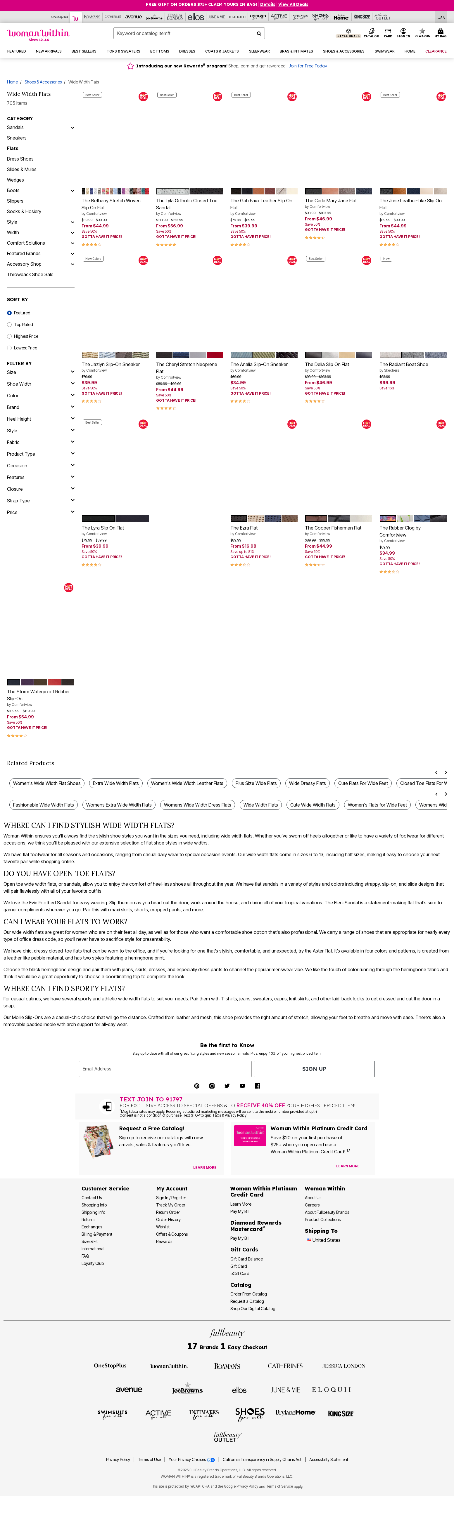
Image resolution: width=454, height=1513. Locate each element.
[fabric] (41, 442)
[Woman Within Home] (38, 35)
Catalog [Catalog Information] (240, 1285)
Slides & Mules (22, 169)
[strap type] (41, 500)
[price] (41, 512)
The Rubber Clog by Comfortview (413, 534)
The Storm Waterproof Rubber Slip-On (41, 698)
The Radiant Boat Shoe (413, 367)
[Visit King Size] (341, 1415)
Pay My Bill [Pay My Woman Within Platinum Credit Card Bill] (239, 1211)
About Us (313, 1197)
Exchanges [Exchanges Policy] (92, 1226)
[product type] (41, 453)
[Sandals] (72, 127)
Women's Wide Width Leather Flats (187, 783)
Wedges (15, 180)
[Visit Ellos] (239, 1389)
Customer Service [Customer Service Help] (105, 1188)
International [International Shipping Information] (93, 1248)
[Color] (41, 395)
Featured (22, 312)
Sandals (15, 127)
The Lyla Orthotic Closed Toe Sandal (190, 207)
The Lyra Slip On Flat (115, 531)
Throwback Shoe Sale (30, 274)
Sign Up (314, 1068)
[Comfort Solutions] (72, 242)
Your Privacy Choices (192, 1459)
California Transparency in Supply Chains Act (262, 1459)
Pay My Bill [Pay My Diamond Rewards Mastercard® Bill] (239, 1238)
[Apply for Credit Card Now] (368, 1167)
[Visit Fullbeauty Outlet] (227, 1437)
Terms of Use (149, 1459)
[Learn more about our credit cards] (348, 1166)
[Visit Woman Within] (169, 1366)
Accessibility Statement (328, 1459)
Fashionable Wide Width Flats (43, 805)
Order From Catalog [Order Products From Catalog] (248, 1293)
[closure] (41, 488)
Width (13, 232)
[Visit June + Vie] (285, 1389)
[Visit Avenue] (129, 1389)
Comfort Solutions (26, 243)
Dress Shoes (20, 159)
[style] (41, 430)
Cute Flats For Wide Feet (363, 783)
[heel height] (41, 418)
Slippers (15, 201)
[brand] (41, 407)
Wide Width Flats (261, 805)
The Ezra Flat (264, 531)
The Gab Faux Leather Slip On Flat (264, 207)
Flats (12, 148)
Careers (312, 1204)
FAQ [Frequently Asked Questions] (85, 1255)
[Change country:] (309, 1240)
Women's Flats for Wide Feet (377, 805)
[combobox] (189, 33)
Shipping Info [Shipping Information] (93, 1212)
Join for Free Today (308, 66)
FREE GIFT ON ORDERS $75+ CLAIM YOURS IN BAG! (202, 4)
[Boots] (72, 190)
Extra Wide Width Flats (116, 783)
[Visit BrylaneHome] (295, 1415)
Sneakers (17, 138)
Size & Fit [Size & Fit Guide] (90, 1241)
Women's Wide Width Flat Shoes (47, 783)
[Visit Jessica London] (343, 1366)
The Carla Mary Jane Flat (338, 203)
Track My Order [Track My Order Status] (170, 1204)
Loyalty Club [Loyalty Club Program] (93, 1263)
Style (12, 222)
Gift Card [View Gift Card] (238, 1266)
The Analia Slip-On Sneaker (264, 367)
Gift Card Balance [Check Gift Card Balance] (246, 1258)
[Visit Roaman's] (227, 1365)
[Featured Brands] (72, 253)
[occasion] (41, 465)
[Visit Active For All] (158, 1415)
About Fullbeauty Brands (327, 1212)
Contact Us (92, 1197)
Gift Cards (244, 1249)
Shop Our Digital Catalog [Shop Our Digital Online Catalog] (252, 1308)
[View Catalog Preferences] (205, 1168)
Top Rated (23, 324)
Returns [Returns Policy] (88, 1219)
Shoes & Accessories (43, 81)
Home (12, 81)
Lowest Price (25, 347)
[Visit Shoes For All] (250, 1415)
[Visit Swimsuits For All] (112, 1415)
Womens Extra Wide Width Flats (119, 805)
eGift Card (239, 1273)
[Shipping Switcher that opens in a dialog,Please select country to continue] (441, 17)
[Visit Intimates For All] (204, 1415)
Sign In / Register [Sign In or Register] (171, 1197)
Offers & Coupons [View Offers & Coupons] (172, 1234)
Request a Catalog (247, 1301)
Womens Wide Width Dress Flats (197, 805)
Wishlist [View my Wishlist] (163, 1226)
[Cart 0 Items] (441, 33)
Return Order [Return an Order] (168, 1212)
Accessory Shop (24, 264)
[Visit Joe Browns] (187, 1389)
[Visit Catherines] (285, 1366)
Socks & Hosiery (24, 211)
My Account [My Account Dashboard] (171, 1188)
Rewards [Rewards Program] (164, 1241)
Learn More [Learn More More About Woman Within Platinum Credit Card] (240, 1204)
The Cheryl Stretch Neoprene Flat (190, 370)
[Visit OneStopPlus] (110, 1366)
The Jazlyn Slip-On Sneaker (115, 367)
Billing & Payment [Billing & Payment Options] (97, 1234)
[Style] (72, 221)
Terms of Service (280, 1486)
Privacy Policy (118, 1459)
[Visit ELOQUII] (331, 1389)
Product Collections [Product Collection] (323, 1219)
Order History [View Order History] (168, 1219)
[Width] (72, 232)
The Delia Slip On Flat (338, 367)
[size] (41, 372)
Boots (13, 190)
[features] (41, 477)
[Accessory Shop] (72, 263)
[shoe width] (41, 383)
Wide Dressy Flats (307, 783)
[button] (403, 33)
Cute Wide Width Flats (313, 805)
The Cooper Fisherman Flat (338, 531)
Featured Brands (24, 253)
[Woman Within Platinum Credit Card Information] (263, 1191)
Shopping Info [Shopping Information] (94, 1204)
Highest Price (26, 336)
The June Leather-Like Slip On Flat (413, 207)
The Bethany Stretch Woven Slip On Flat (115, 207)
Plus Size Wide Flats (256, 783)
